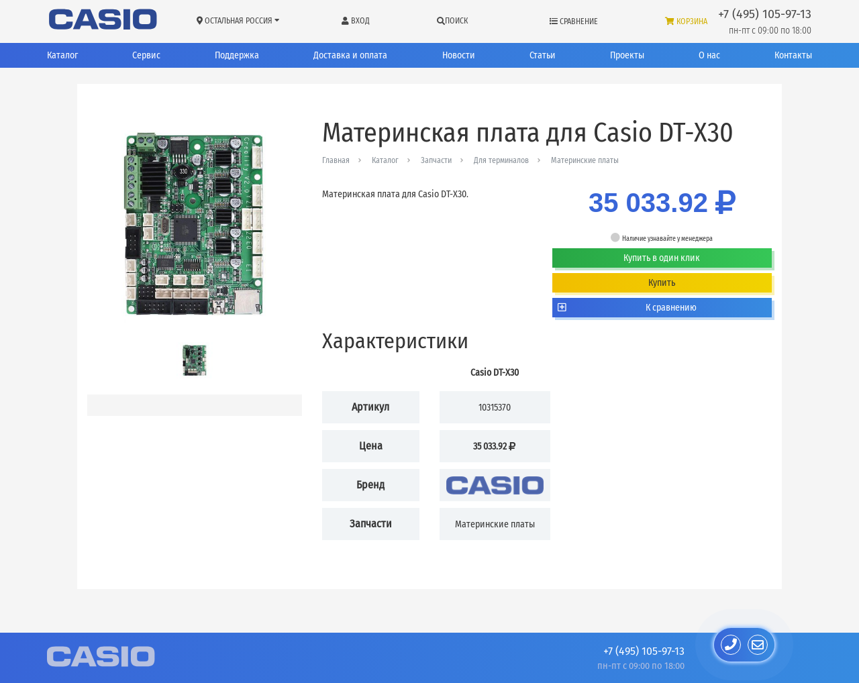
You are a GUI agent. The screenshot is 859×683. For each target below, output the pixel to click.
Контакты (793, 55)
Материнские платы (585, 160)
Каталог (62, 55)
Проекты (627, 55)
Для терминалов (501, 160)
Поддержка (237, 55)
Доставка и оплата (350, 55)
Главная (336, 160)
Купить (661, 282)
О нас (709, 55)
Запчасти (436, 160)
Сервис (146, 55)
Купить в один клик (661, 258)
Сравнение (574, 21)
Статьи (542, 55)
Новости (458, 55)
